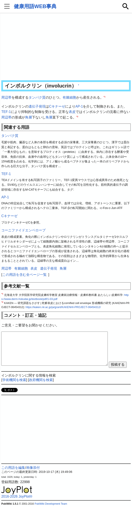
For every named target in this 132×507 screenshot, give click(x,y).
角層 (28, 117)
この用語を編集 (13, 467)
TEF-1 (6, 112)
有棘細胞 (69, 97)
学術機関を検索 (14, 380)
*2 (77, 116)
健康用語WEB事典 (35, 6)
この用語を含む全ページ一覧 (24, 274)
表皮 (72, 112)
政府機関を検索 (41, 380)
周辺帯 (6, 97)
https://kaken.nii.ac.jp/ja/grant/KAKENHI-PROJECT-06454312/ (63, 307)
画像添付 (33, 467)
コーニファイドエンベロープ (23, 230)
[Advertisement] (66, 47)
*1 (104, 96)
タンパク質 (37, 97)
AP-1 (79, 106)
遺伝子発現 (37, 106)
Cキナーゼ (57, 106)
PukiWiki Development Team (50, 503)
